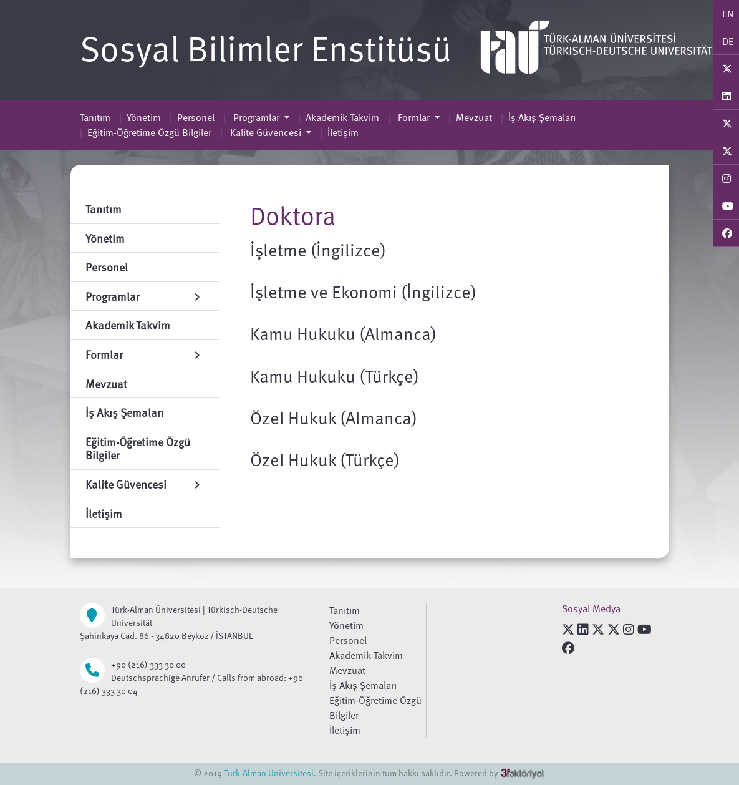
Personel (196, 117)
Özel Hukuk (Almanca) (333, 417)
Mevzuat (474, 117)
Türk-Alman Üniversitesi (269, 772)
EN (727, 13)
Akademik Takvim (342, 117)
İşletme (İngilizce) (318, 249)
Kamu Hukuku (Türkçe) (334, 376)
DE (727, 41)
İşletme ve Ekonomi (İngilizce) (363, 291)
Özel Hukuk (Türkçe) (325, 459)
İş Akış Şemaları (542, 117)
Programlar (256, 117)
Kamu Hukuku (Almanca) (343, 333)
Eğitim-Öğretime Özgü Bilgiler (149, 132)
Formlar (413, 117)
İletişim (343, 132)
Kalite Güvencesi (266, 132)
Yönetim (144, 117)
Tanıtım (95, 117)
